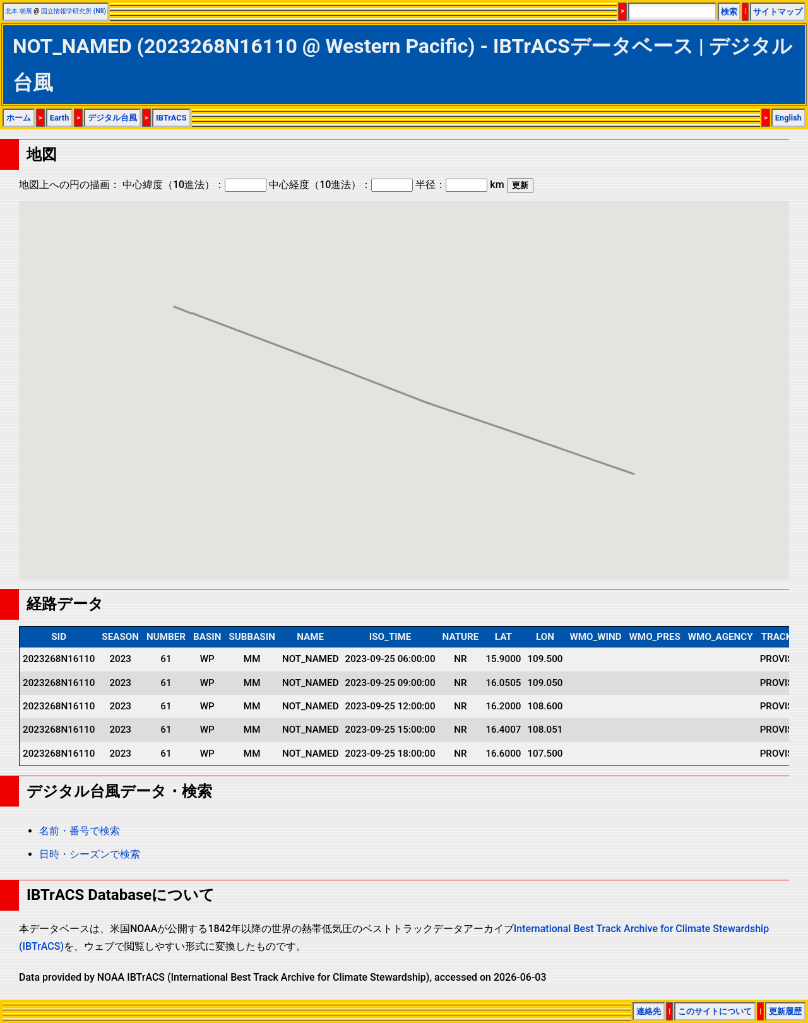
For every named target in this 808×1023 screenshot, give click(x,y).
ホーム (18, 117)
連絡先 (648, 1011)
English (788, 117)
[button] (634, 462)
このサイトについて (715, 1011)
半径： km (459, 185)
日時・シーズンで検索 (89, 854)
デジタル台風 (112, 117)
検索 (729, 11)
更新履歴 (785, 1011)
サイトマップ (777, 11)
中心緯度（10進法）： (194, 185)
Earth (59, 117)
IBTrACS (171, 117)
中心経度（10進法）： (341, 185)
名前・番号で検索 (79, 831)
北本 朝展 (18, 11)
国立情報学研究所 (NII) (73, 11)
